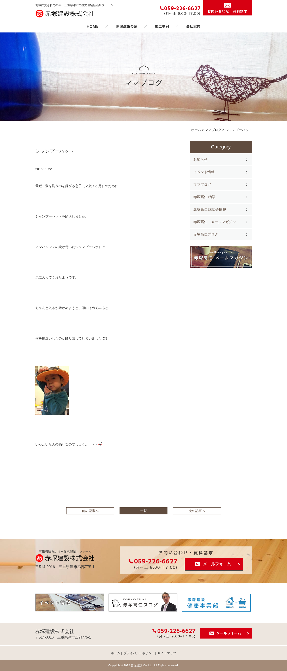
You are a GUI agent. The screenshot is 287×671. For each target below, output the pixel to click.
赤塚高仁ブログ (205, 234)
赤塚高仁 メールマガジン (214, 222)
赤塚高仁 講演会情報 (209, 209)
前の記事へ (90, 511)
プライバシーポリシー (139, 653)
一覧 (143, 511)
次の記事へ (197, 511)
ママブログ (202, 184)
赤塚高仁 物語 (204, 197)
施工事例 (161, 26)
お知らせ (200, 159)
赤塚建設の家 (126, 26)
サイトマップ (167, 653)
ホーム (92, 26)
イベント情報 (204, 172)
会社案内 (193, 26)
